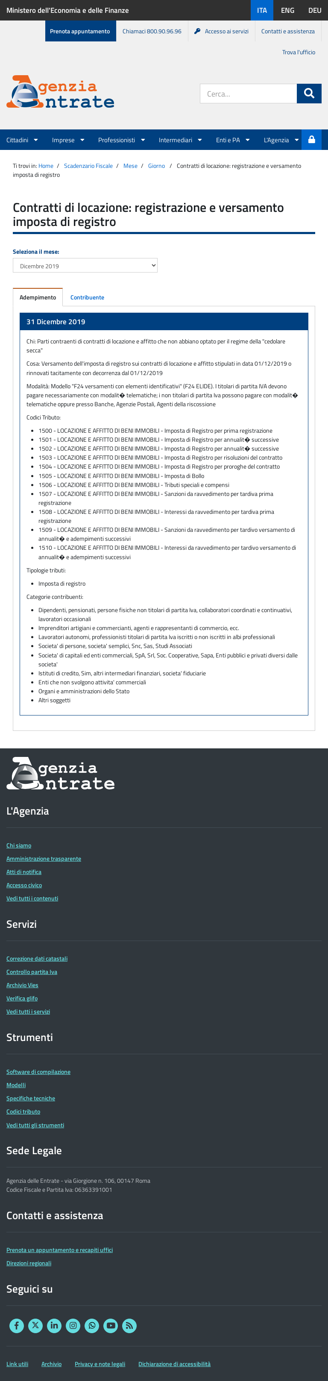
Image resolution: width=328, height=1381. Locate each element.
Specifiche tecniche (30, 1098)
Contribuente (87, 297)
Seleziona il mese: (36, 251)
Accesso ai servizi (221, 30)
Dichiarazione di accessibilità (174, 1363)
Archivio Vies (22, 984)
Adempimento (38, 297)
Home (45, 165)
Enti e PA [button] (233, 140)
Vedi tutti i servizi (28, 1011)
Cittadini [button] (22, 140)
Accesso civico (24, 884)
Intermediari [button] (181, 140)
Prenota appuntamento (80, 30)
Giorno (156, 165)
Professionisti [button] (122, 140)
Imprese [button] (69, 140)
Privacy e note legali (100, 1363)
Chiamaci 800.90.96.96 (152, 30)
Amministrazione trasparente (43, 858)
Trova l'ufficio (298, 51)
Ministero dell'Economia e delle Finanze (67, 10)
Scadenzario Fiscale (88, 165)
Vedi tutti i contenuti (32, 898)
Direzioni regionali (28, 1262)
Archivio (51, 1363)
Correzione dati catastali (36, 958)
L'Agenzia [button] (282, 140)
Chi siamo (18, 845)
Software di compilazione (38, 1071)
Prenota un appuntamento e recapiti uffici (59, 1249)
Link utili (17, 1363)
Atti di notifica (23, 871)
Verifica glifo (22, 998)
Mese (130, 165)
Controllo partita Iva (31, 971)
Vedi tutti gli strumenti (35, 1124)
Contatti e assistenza (288, 30)
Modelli (16, 1084)
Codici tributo (23, 1111)
